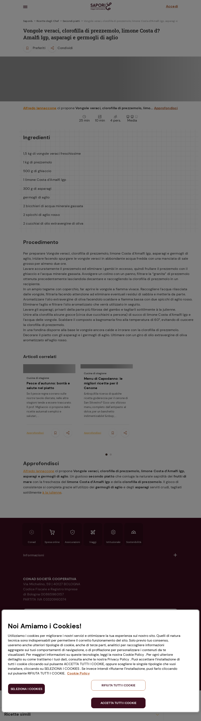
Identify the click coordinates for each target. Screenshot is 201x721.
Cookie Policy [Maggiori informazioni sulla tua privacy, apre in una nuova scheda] (78, 673)
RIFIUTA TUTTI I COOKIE (118, 685)
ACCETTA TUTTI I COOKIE (118, 703)
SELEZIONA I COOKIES (26, 689)
